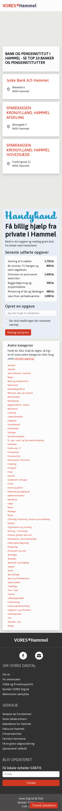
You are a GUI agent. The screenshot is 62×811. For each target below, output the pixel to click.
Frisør (10, 472)
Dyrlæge (12, 432)
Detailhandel (14, 424)
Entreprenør (13, 452)
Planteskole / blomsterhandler (22, 539)
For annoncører (11, 679)
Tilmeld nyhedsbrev (44, 805)
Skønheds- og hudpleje (18, 562)
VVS (9, 618)
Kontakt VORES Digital (15, 689)
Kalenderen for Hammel (16, 723)
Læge (10, 503)
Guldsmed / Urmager (17, 480)
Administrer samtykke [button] (15, 694)
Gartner (11, 476)
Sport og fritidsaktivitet (18, 578)
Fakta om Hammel (13, 728)
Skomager (12, 555)
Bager (10, 377)
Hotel (10, 484)
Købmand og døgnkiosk (19, 491)
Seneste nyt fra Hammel (16, 714)
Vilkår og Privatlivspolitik (17, 684)
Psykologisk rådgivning (18, 543)
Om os (6, 674)
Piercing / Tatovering (18, 531)
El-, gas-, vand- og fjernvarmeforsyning (26, 440)
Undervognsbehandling (19, 606)
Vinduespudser (14, 614)
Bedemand (13, 385)
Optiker (11, 523)
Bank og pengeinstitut (18, 381)
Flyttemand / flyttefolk (19, 460)
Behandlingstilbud (16, 389)
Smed (10, 570)
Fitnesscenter (14, 456)
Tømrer (11, 594)
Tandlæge (13, 586)
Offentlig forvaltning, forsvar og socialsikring (29, 519)
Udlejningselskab (16, 598)
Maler (10, 507)
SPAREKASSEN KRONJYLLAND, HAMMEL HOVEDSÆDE (28, 150)
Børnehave (13, 409)
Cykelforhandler (15, 416)
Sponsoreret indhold (14, 748)
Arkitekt (11, 369)
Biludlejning (13, 401)
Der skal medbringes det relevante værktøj (29, 322)
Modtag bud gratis (18, 332)
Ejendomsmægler (16, 436)
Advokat (11, 365)
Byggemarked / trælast (18, 405)
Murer (10, 515)
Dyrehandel (13, 428)
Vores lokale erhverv (14, 718)
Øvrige (11, 626)
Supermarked (14, 582)
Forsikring (12, 464)
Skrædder (12, 558)
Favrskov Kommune (14, 738)
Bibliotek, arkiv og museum (20, 393)
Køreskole (12, 499)
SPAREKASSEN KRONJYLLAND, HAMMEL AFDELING (28, 113)
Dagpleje (12, 420)
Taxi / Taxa (13, 590)
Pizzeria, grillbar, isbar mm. (20, 535)
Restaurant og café (17, 551)
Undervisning (14, 602)
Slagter (11, 566)
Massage (12, 511)
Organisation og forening (20, 527)
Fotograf (12, 468)
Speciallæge (14, 574)
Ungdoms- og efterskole (19, 610)
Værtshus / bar (14, 622)
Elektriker (12, 444)
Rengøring (13, 547)
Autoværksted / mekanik (19, 373)
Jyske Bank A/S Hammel (27, 80)
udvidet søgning (24, 358)
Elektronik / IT (14, 448)
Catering (12, 413)
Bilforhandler (14, 397)
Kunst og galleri (15, 487)
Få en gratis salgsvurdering (18, 743)
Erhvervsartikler (12, 733)
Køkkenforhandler (16, 495)
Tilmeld (31, 782)
